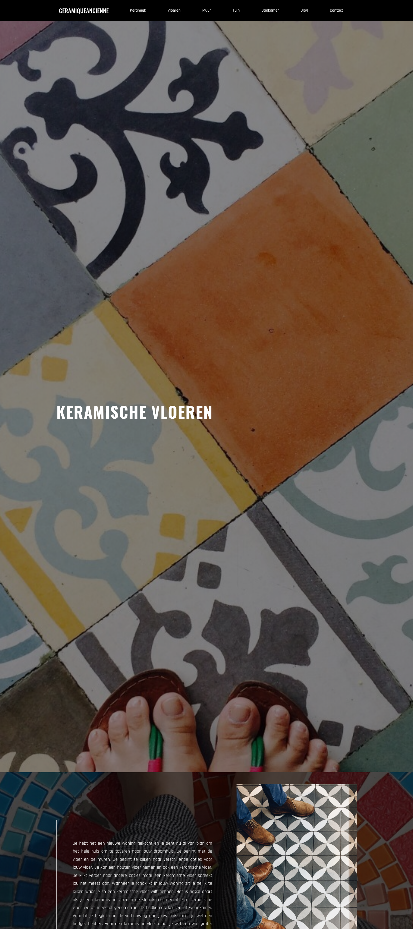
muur (206, 10)
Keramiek (138, 10)
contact (336, 10)
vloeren (174, 10)
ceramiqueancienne (84, 10)
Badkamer (270, 10)
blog (304, 10)
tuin (236, 10)
